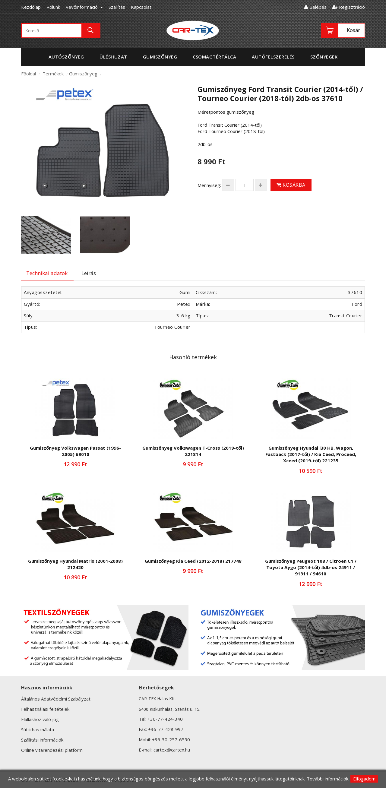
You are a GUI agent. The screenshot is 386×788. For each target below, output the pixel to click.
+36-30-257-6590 (171, 739)
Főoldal (28, 74)
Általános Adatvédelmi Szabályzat (55, 699)
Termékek (53, 74)
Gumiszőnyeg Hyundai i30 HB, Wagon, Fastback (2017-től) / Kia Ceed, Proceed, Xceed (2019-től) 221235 (310, 454)
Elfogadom (364, 779)
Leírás (88, 273)
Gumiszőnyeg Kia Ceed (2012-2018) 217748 (193, 561)
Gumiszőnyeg (83, 74)
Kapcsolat (141, 7)
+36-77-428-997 (165, 729)
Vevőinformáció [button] (84, 7)
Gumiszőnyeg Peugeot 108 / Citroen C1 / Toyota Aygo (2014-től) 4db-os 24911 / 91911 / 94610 (310, 567)
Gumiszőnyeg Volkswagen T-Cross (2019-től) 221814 (193, 451)
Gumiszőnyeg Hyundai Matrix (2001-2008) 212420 (75, 564)
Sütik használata (37, 729)
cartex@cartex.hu (171, 750)
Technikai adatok (47, 273)
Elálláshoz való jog (40, 719)
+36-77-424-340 (165, 719)
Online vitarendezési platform (52, 750)
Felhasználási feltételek (45, 709)
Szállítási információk (42, 740)
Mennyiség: (209, 185)
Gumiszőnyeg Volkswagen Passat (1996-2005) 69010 (75, 451)
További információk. (328, 779)
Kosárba (291, 185)
